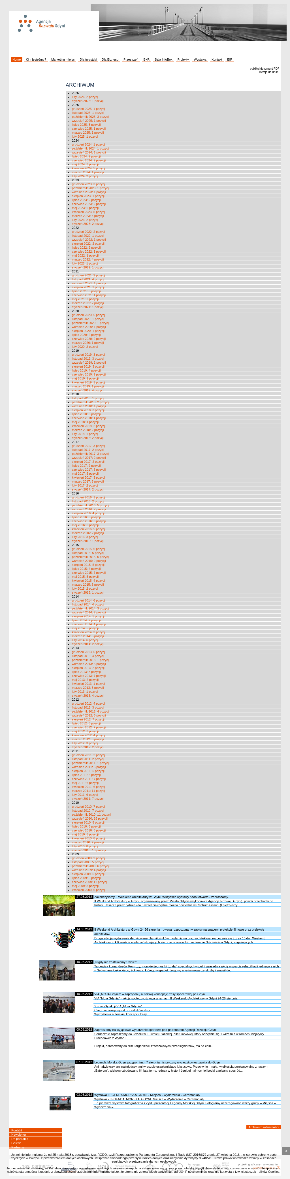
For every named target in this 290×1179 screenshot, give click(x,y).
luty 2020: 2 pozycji (85, 346)
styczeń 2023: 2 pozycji (88, 223)
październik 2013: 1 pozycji (90, 660)
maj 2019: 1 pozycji (85, 378)
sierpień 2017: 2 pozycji (88, 461)
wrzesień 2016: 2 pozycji (89, 509)
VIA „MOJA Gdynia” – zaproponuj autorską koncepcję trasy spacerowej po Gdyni (150, 994)
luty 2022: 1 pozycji (85, 263)
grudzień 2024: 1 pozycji (89, 144)
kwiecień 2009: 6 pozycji (89, 890)
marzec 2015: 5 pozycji (88, 584)
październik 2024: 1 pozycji (90, 148)
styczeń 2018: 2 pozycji (88, 438)
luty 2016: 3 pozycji (85, 537)
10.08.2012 (84, 961)
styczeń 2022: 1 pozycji (88, 267)
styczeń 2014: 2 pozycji (88, 644)
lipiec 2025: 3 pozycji (86, 124)
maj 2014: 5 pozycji (85, 628)
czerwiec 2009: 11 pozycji (89, 882)
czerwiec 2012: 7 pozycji (89, 727)
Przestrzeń (130, 59)
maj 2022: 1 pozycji (85, 255)
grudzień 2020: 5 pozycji (89, 315)
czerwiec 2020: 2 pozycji (89, 338)
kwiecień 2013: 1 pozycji (89, 683)
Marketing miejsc (63, 59)
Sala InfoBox (163, 59)
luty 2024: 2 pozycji (85, 176)
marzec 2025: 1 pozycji (88, 132)
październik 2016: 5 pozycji (90, 505)
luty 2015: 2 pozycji (85, 588)
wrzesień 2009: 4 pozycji (89, 870)
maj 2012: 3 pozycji (85, 731)
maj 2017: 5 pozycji (85, 473)
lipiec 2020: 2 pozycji (86, 334)
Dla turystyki (88, 59)
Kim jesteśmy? (36, 59)
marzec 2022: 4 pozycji (88, 259)
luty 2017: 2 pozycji (85, 485)
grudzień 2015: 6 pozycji (89, 549)
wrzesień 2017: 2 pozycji (89, 457)
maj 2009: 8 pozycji (85, 886)
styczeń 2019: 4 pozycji (88, 390)
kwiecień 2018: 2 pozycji (89, 426)
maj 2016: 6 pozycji (85, 525)
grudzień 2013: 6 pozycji (89, 652)
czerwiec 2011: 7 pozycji (89, 779)
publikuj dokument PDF (264, 68)
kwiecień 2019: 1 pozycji (89, 382)
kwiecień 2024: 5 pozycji (89, 168)
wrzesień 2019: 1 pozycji (89, 362)
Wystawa (200, 59)
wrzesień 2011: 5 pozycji (89, 767)
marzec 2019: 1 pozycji (88, 386)
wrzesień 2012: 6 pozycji (89, 715)
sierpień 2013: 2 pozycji (88, 668)
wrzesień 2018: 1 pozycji (89, 406)
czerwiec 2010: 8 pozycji (89, 830)
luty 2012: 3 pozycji (85, 743)
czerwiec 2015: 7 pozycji (89, 572)
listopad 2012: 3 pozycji (88, 707)
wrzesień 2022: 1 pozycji (89, 239)
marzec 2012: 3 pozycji (88, 739)
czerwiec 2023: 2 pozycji (89, 204)
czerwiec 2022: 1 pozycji (89, 251)
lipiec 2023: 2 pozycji (86, 200)
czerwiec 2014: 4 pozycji (89, 624)
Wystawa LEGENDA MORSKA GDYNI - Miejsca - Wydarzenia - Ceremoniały (147, 1095)
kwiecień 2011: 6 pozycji (89, 786)
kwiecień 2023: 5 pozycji (89, 212)
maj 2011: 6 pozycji (85, 782)
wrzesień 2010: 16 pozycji (90, 818)
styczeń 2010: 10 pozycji (89, 850)
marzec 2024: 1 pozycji (88, 172)
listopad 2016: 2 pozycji (88, 501)
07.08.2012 (84, 1062)
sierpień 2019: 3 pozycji (88, 366)
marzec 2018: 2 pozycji (88, 430)
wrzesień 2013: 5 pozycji (89, 664)
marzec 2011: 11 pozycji (89, 790)
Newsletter (18, 1134)
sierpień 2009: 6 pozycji (88, 874)
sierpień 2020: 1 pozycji (88, 330)
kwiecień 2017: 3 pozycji (89, 477)
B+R (147, 59)
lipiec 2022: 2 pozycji (86, 247)
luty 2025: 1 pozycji (85, 136)
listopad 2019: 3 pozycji (88, 358)
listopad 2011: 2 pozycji (88, 759)
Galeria (16, 1143)
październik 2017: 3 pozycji (90, 453)
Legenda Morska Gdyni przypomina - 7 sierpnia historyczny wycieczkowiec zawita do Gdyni (157, 1062)
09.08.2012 (84, 1029)
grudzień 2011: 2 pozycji (89, 755)
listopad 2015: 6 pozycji (88, 553)
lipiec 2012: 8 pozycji (86, 723)
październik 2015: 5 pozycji (90, 556)
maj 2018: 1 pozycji (85, 422)
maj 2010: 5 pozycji (85, 834)
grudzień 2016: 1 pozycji (89, 497)
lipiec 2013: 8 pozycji (86, 671)
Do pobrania (19, 1138)
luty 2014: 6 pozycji (85, 640)
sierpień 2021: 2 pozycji (88, 287)
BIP (229, 59)
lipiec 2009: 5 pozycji (86, 878)
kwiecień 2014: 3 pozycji (89, 632)
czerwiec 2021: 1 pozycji (89, 295)
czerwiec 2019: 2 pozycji (89, 374)
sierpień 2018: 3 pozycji (88, 410)
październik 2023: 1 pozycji (90, 188)
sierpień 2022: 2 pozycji (88, 243)
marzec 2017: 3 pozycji (88, 481)
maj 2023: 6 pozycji (85, 208)
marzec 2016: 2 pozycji (88, 533)
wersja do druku (269, 72)
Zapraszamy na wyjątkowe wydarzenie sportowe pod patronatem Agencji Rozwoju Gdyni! (156, 1029)
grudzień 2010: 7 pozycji (89, 806)
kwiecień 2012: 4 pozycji (89, 735)
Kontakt (217, 59)
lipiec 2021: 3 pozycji (86, 291)
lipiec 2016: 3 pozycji (86, 517)
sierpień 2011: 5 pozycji (88, 771)
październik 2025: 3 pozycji (90, 116)
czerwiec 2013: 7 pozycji (89, 675)
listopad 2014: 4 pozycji (88, 604)
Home (16, 59)
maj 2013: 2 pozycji (85, 679)
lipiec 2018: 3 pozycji (86, 414)
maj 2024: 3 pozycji (85, 164)
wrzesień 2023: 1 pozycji (89, 192)
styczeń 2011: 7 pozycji (88, 798)
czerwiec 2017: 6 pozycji (89, 469)
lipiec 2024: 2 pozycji (86, 156)
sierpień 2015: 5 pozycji (88, 564)
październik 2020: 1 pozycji (90, 323)
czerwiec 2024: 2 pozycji (89, 160)
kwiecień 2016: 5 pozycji (89, 529)
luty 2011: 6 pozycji (85, 794)
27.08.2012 (84, 896)
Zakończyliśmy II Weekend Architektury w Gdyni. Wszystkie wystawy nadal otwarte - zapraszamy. (161, 897)
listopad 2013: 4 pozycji (88, 656)
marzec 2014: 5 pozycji (88, 636)
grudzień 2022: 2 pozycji (89, 231)
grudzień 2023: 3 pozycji (89, 184)
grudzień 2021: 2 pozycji (89, 275)
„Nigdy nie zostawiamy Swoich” (115, 962)
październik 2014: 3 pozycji (90, 608)
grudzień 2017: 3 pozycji (89, 445)
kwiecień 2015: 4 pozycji (89, 580)
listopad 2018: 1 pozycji (88, 398)
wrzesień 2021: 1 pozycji (89, 283)
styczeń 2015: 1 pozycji (88, 592)
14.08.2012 (84, 929)
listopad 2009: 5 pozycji (88, 862)
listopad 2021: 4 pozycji (88, 279)
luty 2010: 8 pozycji (85, 846)
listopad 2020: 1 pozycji (88, 319)
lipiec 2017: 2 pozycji (86, 465)
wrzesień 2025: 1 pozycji (89, 120)
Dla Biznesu (110, 59)
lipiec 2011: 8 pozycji (86, 775)
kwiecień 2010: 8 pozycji (89, 838)
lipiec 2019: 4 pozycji (86, 370)
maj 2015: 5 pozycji (85, 576)
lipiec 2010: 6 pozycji (86, 826)
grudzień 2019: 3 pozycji (89, 354)
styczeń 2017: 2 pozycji (88, 489)
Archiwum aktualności (264, 1127)
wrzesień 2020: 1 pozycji (89, 327)
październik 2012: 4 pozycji (90, 711)
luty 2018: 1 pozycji (85, 434)
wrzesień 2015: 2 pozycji (89, 560)
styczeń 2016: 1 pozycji (88, 541)
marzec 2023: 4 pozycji (88, 216)
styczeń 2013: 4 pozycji (88, 695)
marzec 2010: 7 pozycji (88, 842)
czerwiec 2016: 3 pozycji (89, 521)
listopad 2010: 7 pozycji (88, 810)
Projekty (183, 59)
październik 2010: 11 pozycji (91, 814)
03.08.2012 (84, 1094)
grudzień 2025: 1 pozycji (89, 108)
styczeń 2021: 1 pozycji (88, 307)
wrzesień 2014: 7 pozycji (89, 612)
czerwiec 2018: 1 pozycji (89, 418)
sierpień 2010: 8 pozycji (88, 822)
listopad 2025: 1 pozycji (88, 112)
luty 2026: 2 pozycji (85, 97)
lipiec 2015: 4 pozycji (86, 568)
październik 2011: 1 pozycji (90, 763)
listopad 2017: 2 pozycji (88, 449)
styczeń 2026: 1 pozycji (88, 101)
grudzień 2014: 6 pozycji (89, 600)
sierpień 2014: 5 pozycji (88, 616)
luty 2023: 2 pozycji (85, 219)
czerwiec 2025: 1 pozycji (89, 128)
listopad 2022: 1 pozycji (88, 235)
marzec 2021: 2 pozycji (88, 303)
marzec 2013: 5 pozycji (88, 687)
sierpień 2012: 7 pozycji (88, 719)
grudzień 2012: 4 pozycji (89, 703)
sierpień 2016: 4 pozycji (88, 513)
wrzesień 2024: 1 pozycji (89, 152)
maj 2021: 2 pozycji (85, 299)
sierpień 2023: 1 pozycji (88, 196)
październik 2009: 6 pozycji (90, 866)
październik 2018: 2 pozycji (90, 402)
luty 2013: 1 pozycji (85, 691)
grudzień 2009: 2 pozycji (89, 858)
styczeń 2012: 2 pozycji (88, 747)
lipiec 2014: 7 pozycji (86, 620)
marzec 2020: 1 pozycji (88, 342)
